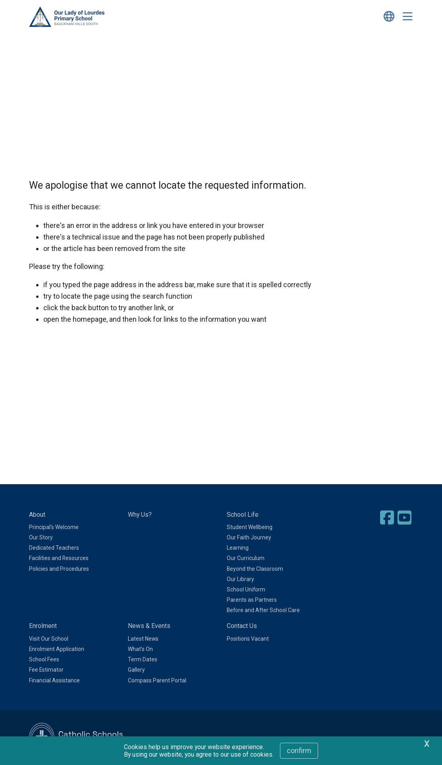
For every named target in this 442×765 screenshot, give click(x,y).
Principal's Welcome (54, 527)
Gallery (136, 669)
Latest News (143, 639)
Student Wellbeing (249, 527)
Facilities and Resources (59, 558)
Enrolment (43, 626)
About (37, 514)
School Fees (44, 659)
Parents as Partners (252, 600)
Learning (238, 548)
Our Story (41, 537)
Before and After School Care (263, 610)
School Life (243, 514)
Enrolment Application (56, 649)
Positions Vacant (248, 639)
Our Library (240, 579)
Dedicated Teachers (54, 548)
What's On (140, 649)
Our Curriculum (245, 558)
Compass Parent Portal (157, 680)
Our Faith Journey (249, 537)
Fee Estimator (46, 669)
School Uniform (246, 589)
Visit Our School (48, 639)
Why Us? (140, 514)
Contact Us (242, 626)
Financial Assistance (54, 680)
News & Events (149, 626)
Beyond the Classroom (255, 569)
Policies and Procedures (59, 569)
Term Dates (142, 659)
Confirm (299, 750)
